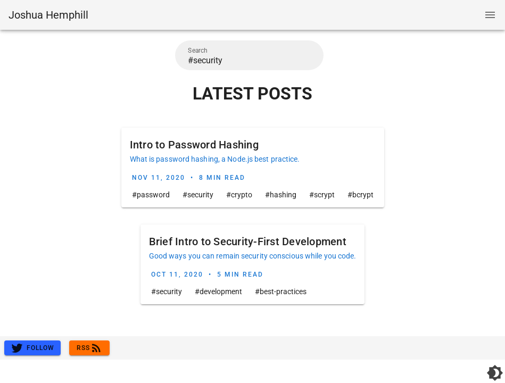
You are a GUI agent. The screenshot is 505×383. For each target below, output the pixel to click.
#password (151, 194)
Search (198, 50)
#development (218, 291)
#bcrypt (360, 194)
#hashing (280, 194)
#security (198, 194)
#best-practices (281, 291)
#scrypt (322, 194)
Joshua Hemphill (48, 15)
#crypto (239, 194)
